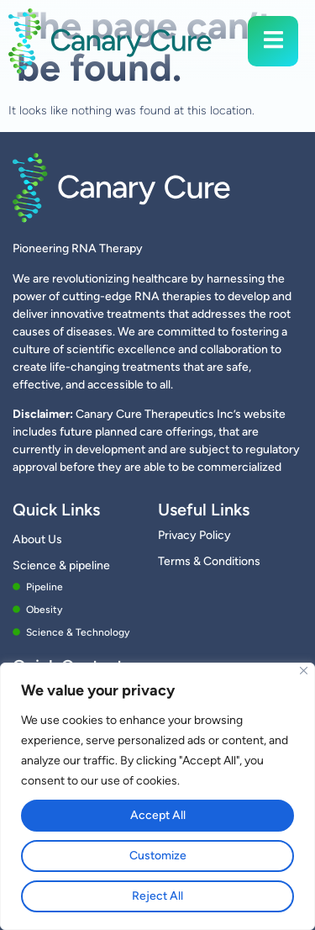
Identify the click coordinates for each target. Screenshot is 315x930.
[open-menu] (273, 41)
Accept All (158, 815)
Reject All (157, 896)
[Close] (303, 670)
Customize (157, 855)
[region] (157, 796)
